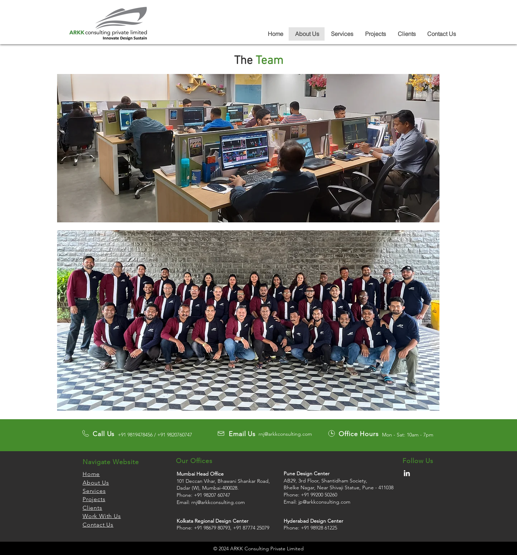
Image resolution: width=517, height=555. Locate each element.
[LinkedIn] (406, 473)
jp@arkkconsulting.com (324, 502)
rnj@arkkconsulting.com (285, 434)
